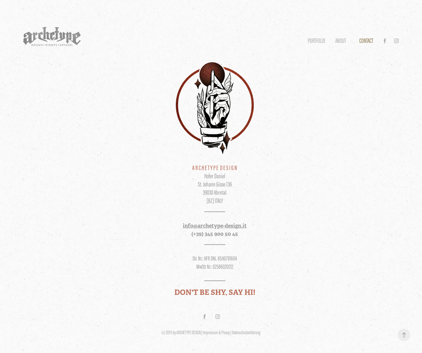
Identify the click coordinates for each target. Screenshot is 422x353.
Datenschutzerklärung (246, 332)
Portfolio (316, 41)
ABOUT (340, 41)
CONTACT (366, 41)
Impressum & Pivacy (216, 332)
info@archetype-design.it (215, 225)
